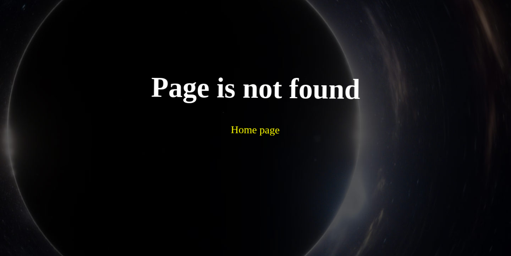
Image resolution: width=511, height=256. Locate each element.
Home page (237, 109)
